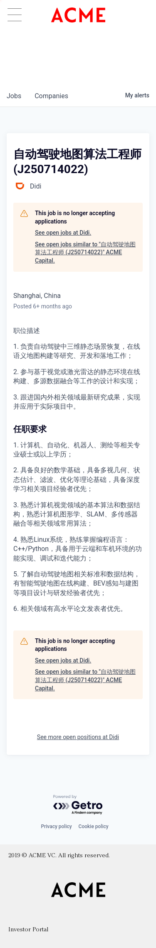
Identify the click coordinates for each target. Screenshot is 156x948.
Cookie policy (94, 826)
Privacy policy (56, 826)
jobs (14, 96)
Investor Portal (28, 930)
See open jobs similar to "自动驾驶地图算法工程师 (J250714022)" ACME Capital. (85, 252)
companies (51, 96)
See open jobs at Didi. (63, 232)
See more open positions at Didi (78, 737)
